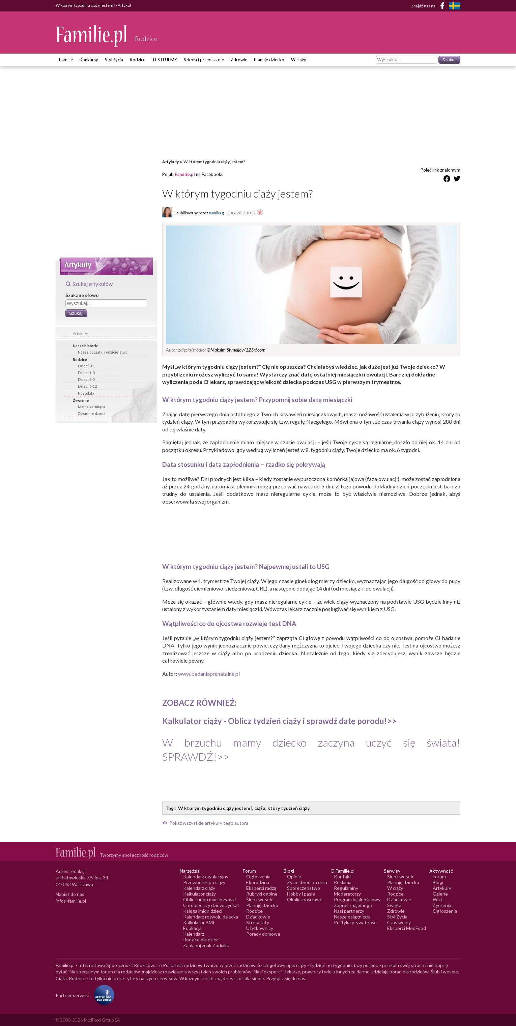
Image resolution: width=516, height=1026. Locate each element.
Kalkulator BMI (198, 922)
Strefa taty (257, 922)
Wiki (437, 899)
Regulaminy (346, 888)
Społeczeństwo (303, 888)
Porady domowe (263, 934)
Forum (439, 876)
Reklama (342, 882)
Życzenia (442, 905)
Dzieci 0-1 (86, 366)
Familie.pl (185, 174)
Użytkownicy (259, 928)
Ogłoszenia (258, 876)
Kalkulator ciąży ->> (279, 721)
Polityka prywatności (355, 922)
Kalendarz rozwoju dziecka (210, 916)
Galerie (440, 894)
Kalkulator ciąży (199, 894)
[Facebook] (443, 7)
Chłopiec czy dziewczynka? (211, 905)
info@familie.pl (71, 901)
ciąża (259, 808)
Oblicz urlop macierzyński (209, 899)
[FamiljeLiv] (454, 5)
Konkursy (89, 59)
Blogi (438, 882)
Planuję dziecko (269, 59)
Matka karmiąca (91, 406)
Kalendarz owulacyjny (205, 876)
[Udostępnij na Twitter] (457, 180)
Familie (66, 59)
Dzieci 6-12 (87, 386)
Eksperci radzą (261, 888)
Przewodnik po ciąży (204, 882)
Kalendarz (193, 934)
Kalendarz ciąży (199, 888)
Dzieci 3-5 (86, 379)
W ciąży (298, 59)
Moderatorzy (347, 894)
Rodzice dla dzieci (201, 939)
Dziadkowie (258, 916)
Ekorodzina (257, 882)
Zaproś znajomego (353, 905)
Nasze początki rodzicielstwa (102, 352)
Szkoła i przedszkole (204, 59)
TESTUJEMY (164, 59)
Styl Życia (397, 916)
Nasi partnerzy (349, 911)
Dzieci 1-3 (86, 372)
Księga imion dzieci (202, 911)
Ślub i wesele (260, 899)
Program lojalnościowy (357, 899)
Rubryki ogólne (262, 894)
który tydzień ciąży (288, 808)
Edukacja (192, 928)
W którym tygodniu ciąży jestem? (215, 808)
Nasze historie (85, 345)
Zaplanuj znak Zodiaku (206, 945)
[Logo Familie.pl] (92, 36)
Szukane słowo (82, 295)
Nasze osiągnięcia (352, 916)
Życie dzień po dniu (307, 882)
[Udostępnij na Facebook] (446, 180)
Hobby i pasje (301, 894)
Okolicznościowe (304, 899)
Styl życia (114, 59)
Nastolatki (86, 393)
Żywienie (81, 400)
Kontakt (342, 876)
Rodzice (137, 59)
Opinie (294, 876)
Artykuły (80, 333)
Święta (394, 905)
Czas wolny (399, 922)
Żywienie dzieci (91, 413)
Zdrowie (239, 59)
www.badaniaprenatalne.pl (209, 673)
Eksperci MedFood (406, 928)
